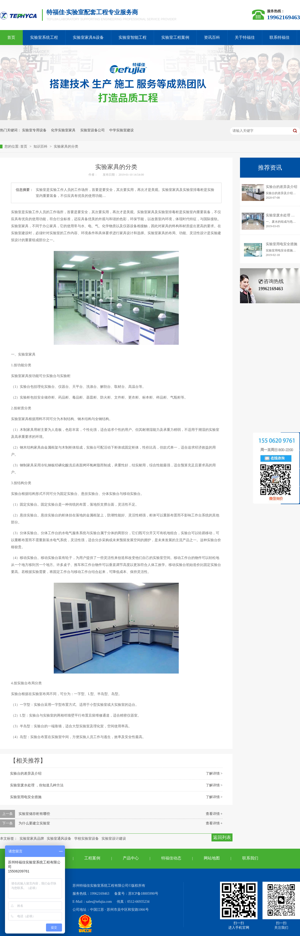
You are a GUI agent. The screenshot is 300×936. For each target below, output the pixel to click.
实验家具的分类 (66, 146)
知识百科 (41, 146)
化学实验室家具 (63, 130)
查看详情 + (214, 814)
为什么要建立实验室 (34, 823)
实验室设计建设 (114, 838)
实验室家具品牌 (32, 838)
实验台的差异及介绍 (26, 773)
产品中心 (131, 858)
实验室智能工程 (132, 37)
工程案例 (92, 858)
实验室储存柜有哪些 (34, 814)
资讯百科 (212, 37)
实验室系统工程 (44, 37)
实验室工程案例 (175, 37)
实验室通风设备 (59, 838)
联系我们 (250, 858)
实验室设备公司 (92, 130)
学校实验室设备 (86, 838)
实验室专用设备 (34, 130)
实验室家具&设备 (88, 37)
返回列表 (222, 837)
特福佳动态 (171, 858)
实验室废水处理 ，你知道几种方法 (37, 785)
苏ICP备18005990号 (143, 893)
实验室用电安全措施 (26, 797)
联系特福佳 (280, 37)
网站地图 (212, 858)
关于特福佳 (245, 37)
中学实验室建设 (121, 130)
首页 (24, 146)
